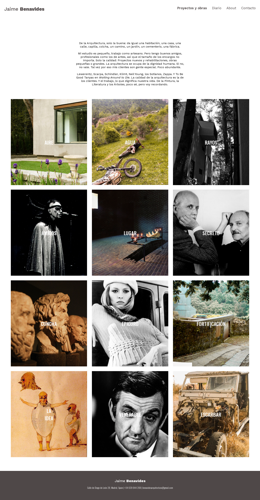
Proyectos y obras (192, 8)
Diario (216, 8)
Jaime (24, 9)
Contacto (248, 8)
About (231, 8)
